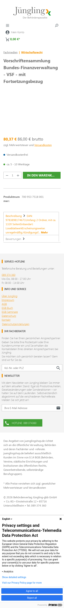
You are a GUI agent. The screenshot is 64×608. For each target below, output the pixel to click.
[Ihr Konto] (14, 32)
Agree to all (32, 591)
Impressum (8, 300)
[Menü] (7, 25)
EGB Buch (7, 308)
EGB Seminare (10, 312)
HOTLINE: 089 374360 (20, 423)
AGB (4, 304)
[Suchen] (56, 25)
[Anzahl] (12, 175)
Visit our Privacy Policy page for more (22, 582)
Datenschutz (9, 316)
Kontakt (6, 319)
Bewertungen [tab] (16, 239)
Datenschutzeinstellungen (15, 324)
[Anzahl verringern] (7, 175)
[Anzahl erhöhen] (18, 175)
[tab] (31, 223)
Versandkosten (43, 145)
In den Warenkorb (42, 175)
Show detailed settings (14, 577)
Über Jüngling (9, 296)
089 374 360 (8, 275)
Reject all (32, 597)
